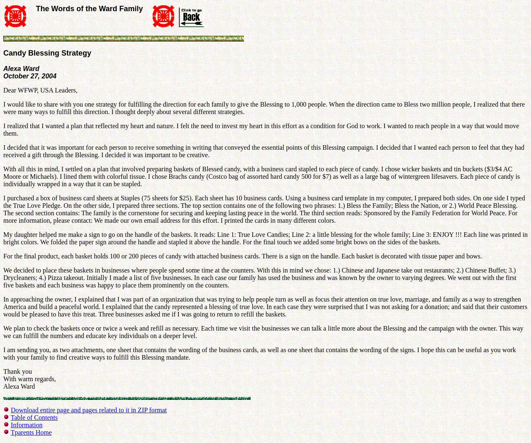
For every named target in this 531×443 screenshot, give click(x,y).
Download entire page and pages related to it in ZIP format (89, 410)
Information (26, 424)
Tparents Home (31, 432)
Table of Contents (34, 417)
